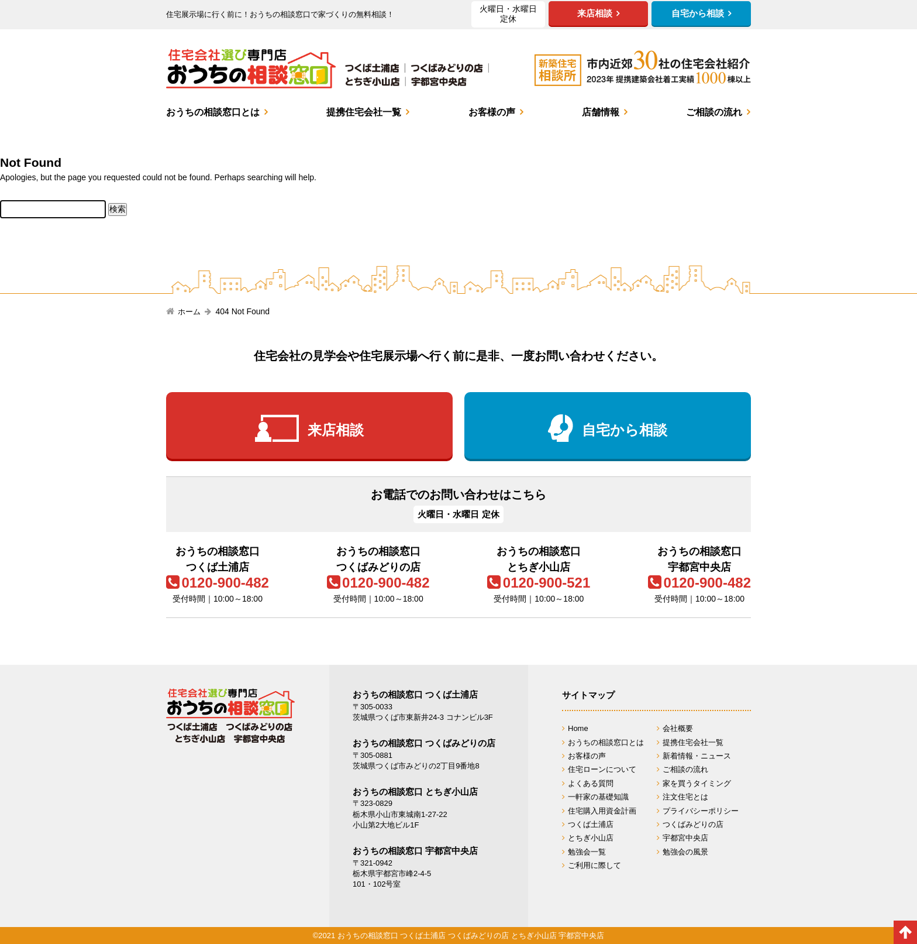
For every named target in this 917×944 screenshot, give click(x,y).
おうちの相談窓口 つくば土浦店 (415, 694)
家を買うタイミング (697, 783)
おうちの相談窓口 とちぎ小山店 (415, 792)
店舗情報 (600, 112)
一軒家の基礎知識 (598, 796)
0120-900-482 (224, 582)
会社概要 (678, 728)
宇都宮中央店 (685, 837)
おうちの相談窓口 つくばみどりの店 (424, 743)
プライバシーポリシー (701, 810)
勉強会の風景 (685, 851)
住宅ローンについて (602, 769)
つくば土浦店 (590, 824)
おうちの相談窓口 (327, 68)
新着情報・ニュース (697, 755)
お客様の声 (491, 112)
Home (578, 728)
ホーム (189, 311)
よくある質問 (590, 783)
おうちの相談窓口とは (213, 112)
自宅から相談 (624, 430)
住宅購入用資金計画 (602, 810)
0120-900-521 (546, 582)
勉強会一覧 (587, 851)
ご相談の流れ (714, 112)
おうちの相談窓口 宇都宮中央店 (415, 851)
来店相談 (336, 430)
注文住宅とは (685, 796)
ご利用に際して (594, 865)
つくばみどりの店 (693, 824)
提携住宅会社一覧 (363, 112)
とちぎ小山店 (590, 837)
